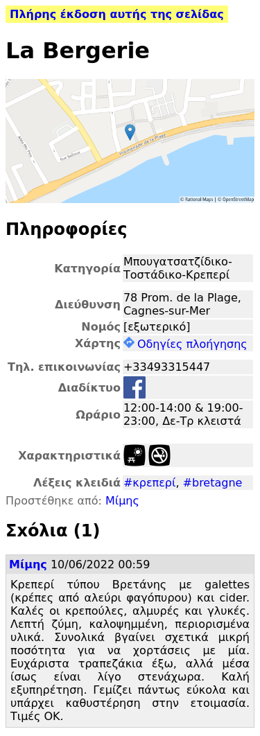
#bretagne (213, 482)
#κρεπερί (149, 482)
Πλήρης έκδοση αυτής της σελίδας (117, 14)
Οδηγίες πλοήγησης (185, 344)
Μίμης (122, 500)
